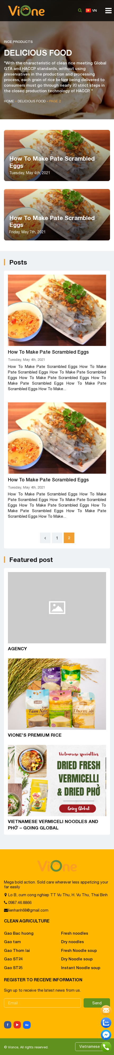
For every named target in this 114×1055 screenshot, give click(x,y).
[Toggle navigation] (107, 12)
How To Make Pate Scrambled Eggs (48, 352)
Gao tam (12, 941)
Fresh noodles (74, 933)
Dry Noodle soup (77, 958)
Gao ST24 (13, 958)
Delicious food (31, 101)
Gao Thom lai (17, 950)
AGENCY (17, 648)
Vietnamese (89, 1046)
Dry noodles (72, 941)
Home (9, 101)
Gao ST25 (13, 967)
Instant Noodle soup (80, 967)
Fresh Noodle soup (79, 950)
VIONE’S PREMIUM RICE (35, 735)
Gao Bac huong (19, 933)
